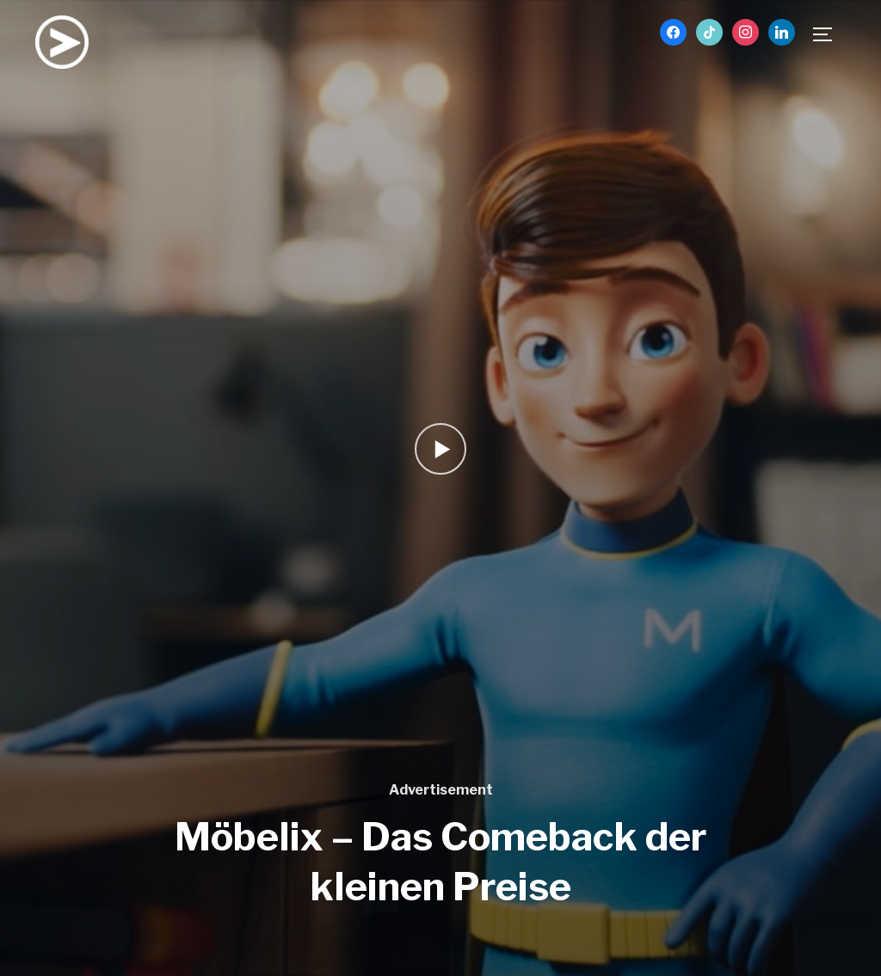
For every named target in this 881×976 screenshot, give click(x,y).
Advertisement (441, 790)
